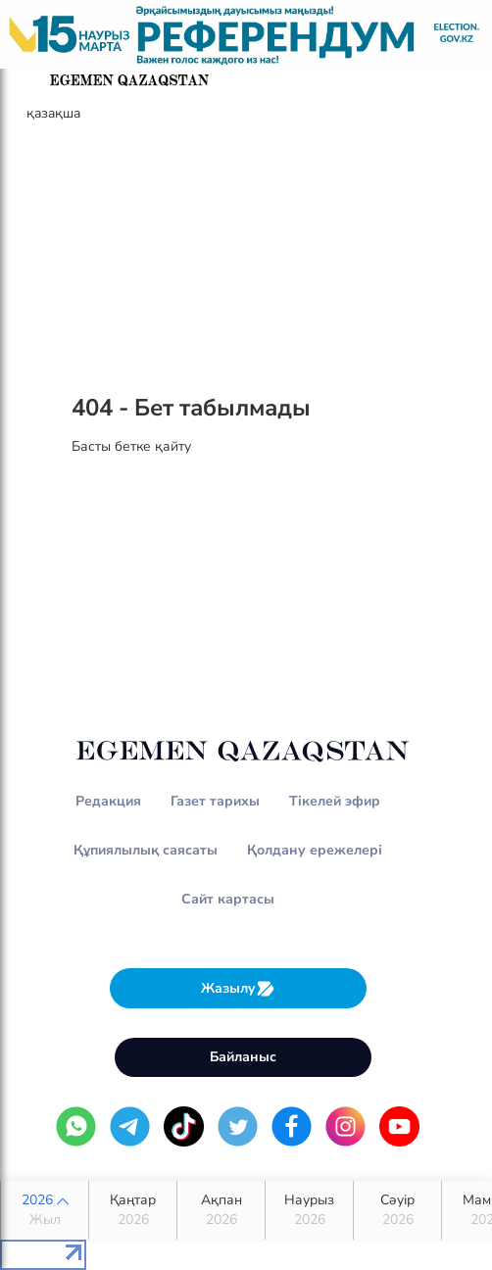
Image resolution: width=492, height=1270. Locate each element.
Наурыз (309, 1210)
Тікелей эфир (334, 801)
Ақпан (221, 1210)
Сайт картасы (227, 899)
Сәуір (397, 1210)
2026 (44, 1210)
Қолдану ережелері (314, 850)
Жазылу (238, 988)
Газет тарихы (215, 801)
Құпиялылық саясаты (146, 850)
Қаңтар (133, 1210)
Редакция (108, 801)
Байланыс (243, 1057)
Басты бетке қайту (131, 446)
